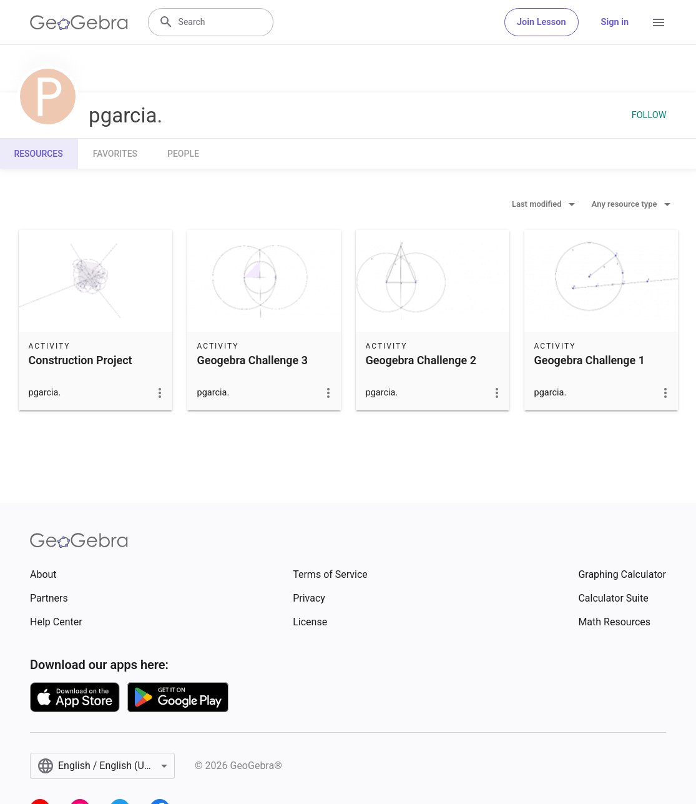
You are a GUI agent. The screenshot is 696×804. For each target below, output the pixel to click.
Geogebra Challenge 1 (589, 360)
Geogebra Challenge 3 (252, 360)
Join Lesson (541, 22)
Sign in (615, 22)
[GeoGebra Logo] (79, 22)
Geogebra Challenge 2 (421, 360)
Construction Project (80, 360)
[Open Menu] (658, 22)
